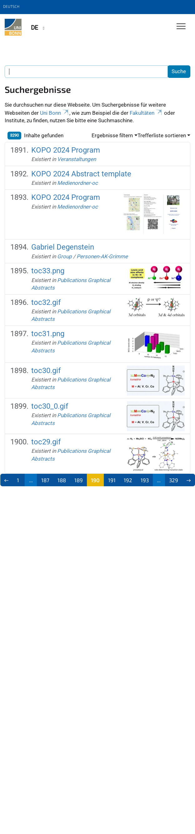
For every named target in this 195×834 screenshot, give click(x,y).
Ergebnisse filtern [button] (112, 135)
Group (64, 256)
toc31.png (47, 333)
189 (78, 480)
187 (45, 480)
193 (145, 480)
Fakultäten (146, 113)
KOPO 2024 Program (65, 150)
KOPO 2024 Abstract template (81, 173)
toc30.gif (46, 370)
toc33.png (47, 270)
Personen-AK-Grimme (102, 256)
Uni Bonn (54, 113)
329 (173, 480)
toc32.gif (46, 302)
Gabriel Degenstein (62, 247)
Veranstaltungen (76, 159)
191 (112, 480)
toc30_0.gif (49, 406)
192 (128, 480)
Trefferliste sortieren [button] (162, 135)
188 (62, 480)
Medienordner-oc (77, 183)
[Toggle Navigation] (181, 26)
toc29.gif (46, 441)
